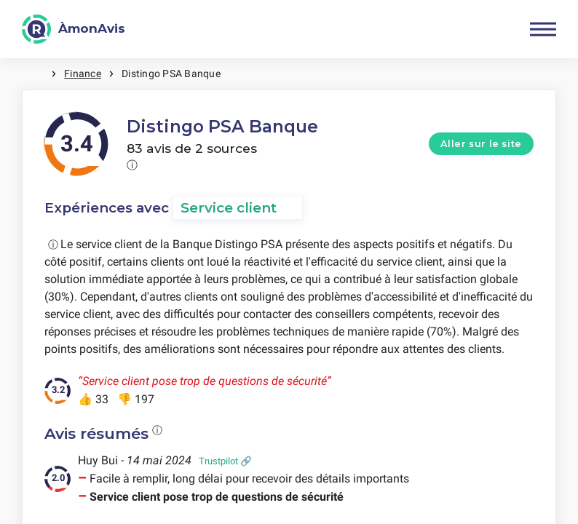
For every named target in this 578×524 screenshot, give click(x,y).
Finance (82, 73)
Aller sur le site (481, 143)
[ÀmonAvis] (73, 29)
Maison (36, 74)
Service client (229, 207)
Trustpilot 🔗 (225, 461)
